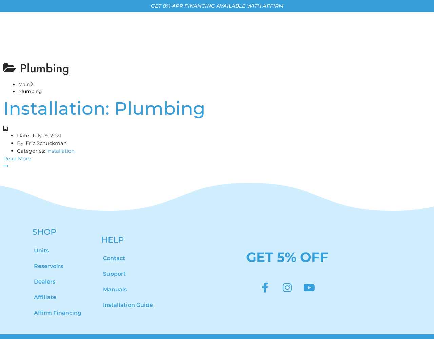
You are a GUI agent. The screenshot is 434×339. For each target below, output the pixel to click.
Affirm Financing (57, 302)
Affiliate (45, 286)
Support (114, 263)
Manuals (115, 278)
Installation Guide (128, 294)
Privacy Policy (348, 331)
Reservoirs (48, 255)
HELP (112, 229)
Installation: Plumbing (104, 97)
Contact (114, 247)
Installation (60, 140)
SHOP (44, 221)
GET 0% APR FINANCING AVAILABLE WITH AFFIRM (217, 6)
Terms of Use (277, 331)
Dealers (44, 271)
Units (41, 239)
